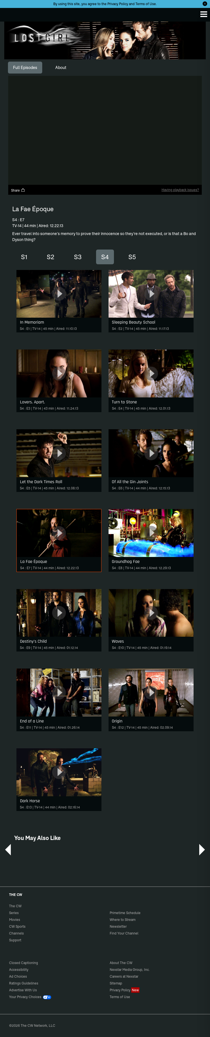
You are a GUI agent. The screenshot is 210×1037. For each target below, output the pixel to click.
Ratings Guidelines (23, 983)
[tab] (25, 68)
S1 (24, 257)
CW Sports (17, 926)
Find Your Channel (124, 933)
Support (15, 940)
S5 (132, 257)
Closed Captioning (23, 963)
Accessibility (18, 969)
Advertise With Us (23, 990)
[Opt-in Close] (205, 3)
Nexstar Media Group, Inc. (130, 969)
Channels (16, 933)
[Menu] (203, 14)
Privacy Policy (117, 4)
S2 (50, 257)
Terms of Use (145, 4)
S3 (78, 257)
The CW (10, 13)
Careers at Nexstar (124, 976)
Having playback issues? (180, 190)
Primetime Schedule (125, 913)
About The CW (121, 963)
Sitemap (116, 983)
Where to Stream (122, 919)
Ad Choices (18, 976)
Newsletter (118, 926)
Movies (14, 919)
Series (14, 913)
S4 (105, 257)
